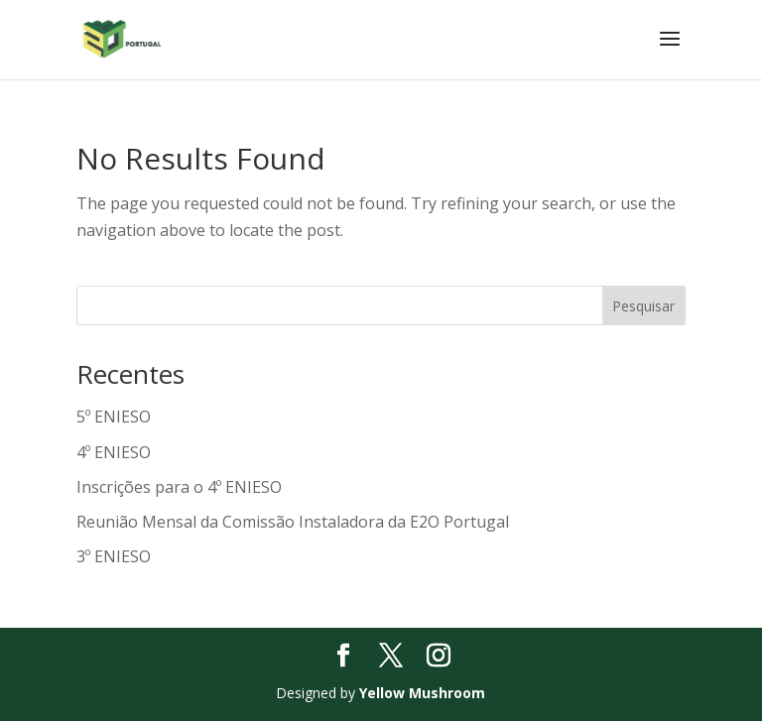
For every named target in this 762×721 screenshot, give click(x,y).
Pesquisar (643, 306)
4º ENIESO (113, 452)
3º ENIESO (113, 556)
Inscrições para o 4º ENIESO (179, 487)
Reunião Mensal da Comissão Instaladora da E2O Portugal (292, 522)
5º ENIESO (113, 416)
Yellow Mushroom (422, 692)
